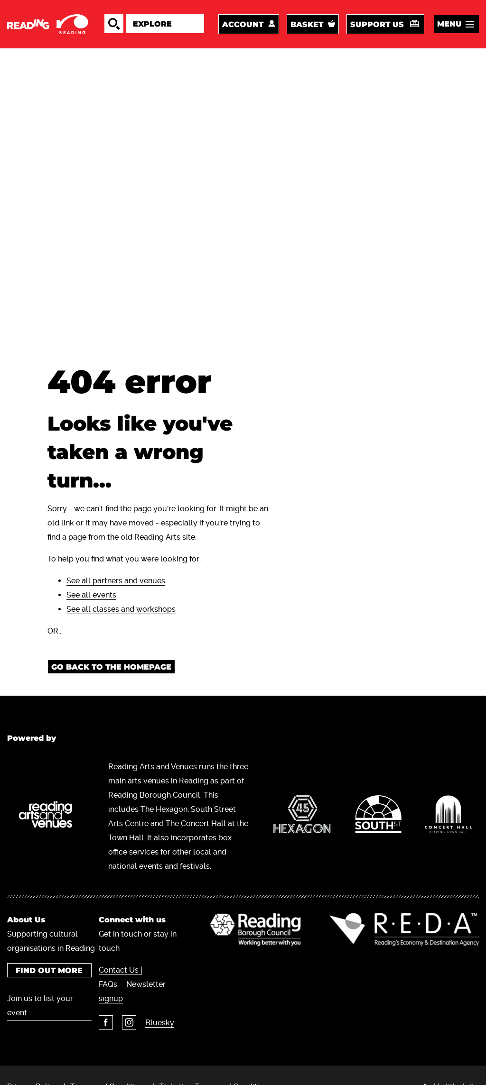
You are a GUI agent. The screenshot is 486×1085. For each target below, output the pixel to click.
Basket (306, 24)
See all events (91, 594)
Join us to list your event (40, 1005)
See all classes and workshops (121, 609)
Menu (449, 23)
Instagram (129, 1022)
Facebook (106, 1022)
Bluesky (159, 1022)
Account (242, 24)
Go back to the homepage (111, 666)
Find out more (49, 970)
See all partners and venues (115, 580)
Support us (377, 24)
